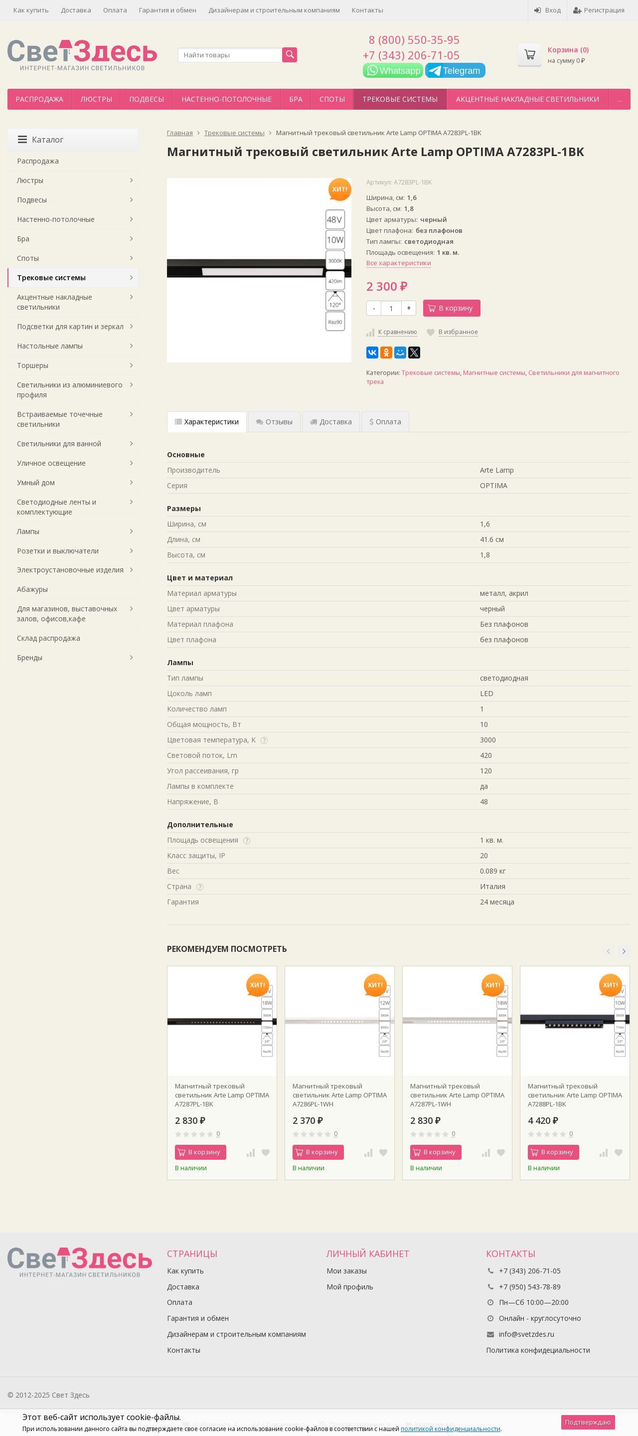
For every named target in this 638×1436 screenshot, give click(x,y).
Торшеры (32, 365)
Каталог (40, 139)
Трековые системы (400, 99)
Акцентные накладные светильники (527, 99)
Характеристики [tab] (207, 421)
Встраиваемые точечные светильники (60, 419)
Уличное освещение (51, 463)
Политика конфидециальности (538, 1350)
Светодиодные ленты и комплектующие (56, 507)
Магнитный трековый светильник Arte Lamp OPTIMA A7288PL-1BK (575, 1094)
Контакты (367, 9)
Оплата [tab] (385, 421)
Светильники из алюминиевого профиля (70, 389)
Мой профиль (349, 1286)
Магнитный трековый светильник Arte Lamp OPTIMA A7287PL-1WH (457, 1094)
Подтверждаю (588, 1422)
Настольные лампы (50, 346)
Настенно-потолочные (226, 99)
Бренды (29, 657)
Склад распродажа (48, 638)
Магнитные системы (494, 372)
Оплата (115, 9)
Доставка (76, 9)
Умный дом (36, 482)
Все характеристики (398, 262)
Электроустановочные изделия (70, 569)
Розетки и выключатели (58, 550)
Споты (332, 99)
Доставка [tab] (331, 421)
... (620, 99)
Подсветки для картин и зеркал (70, 326)
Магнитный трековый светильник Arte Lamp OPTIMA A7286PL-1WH (340, 1094)
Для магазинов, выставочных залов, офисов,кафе (67, 613)
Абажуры (32, 589)
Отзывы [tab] (274, 421)
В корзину (450, 308)
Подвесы (146, 99)
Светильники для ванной (59, 443)
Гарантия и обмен (167, 9)
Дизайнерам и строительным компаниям (274, 9)
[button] (608, 951)
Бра (296, 99)
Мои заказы (346, 1270)
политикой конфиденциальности (450, 1429)
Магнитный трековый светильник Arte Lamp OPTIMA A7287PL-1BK (222, 1094)
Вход (547, 9)
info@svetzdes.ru (526, 1334)
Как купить (31, 9)
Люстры (96, 99)
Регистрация (599, 9)
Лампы (28, 531)
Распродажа (39, 99)
